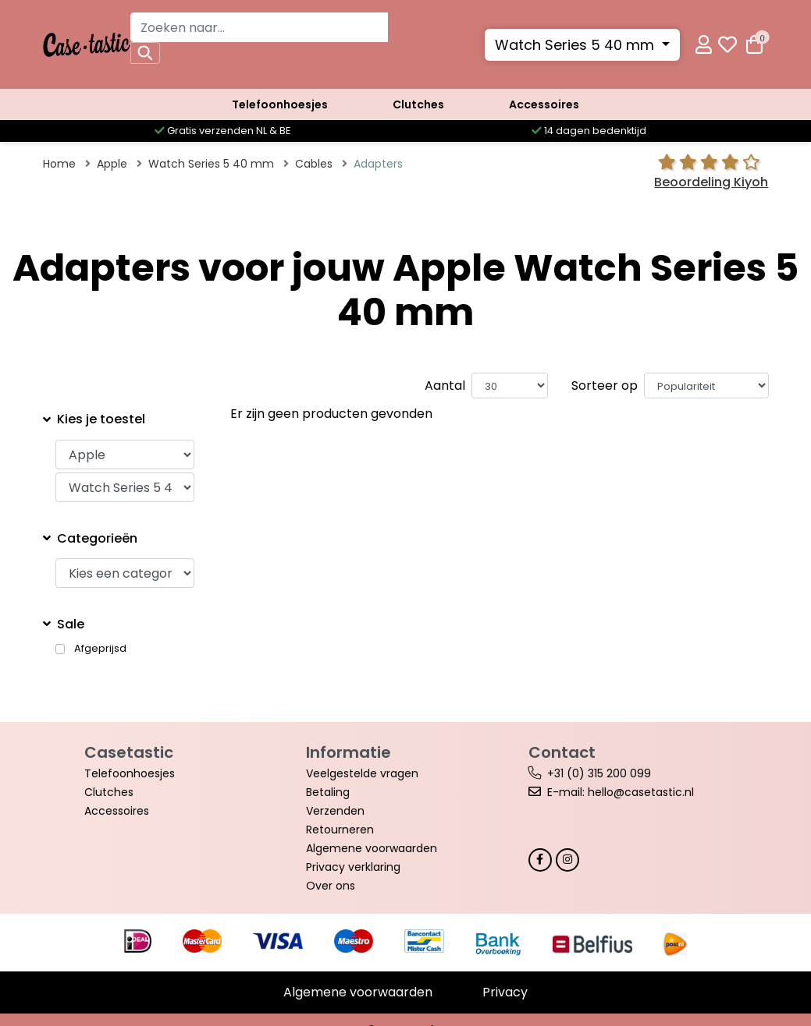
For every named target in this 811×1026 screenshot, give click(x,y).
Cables (314, 164)
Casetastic (128, 752)
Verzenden (335, 811)
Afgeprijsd (100, 648)
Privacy (505, 992)
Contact (562, 752)
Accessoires (544, 104)
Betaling (328, 792)
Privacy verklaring (353, 867)
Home (59, 164)
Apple (112, 164)
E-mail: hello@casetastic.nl (620, 792)
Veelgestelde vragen (362, 773)
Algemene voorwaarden (371, 848)
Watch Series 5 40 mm (576, 45)
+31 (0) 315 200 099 (599, 773)
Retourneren (340, 829)
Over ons (330, 885)
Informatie (348, 752)
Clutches (418, 104)
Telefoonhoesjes (280, 104)
